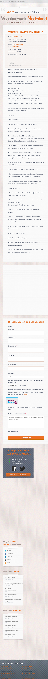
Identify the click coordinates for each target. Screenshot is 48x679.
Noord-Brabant (18, 44)
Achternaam (11, 337)
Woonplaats (12, 364)
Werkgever (12, 1)
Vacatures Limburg (27, 671)
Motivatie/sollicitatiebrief (17, 414)
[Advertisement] (18, 495)
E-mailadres (12, 346)
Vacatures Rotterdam (11, 616)
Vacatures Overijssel (6, 675)
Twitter (9, 550)
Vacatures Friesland (6, 668)
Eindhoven (16, 47)
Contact (17, 1)
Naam (10, 326)
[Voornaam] (26, 333)
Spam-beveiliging (13, 431)
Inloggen (22, 1)
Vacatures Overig (10, 577)
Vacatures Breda (10, 634)
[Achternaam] (26, 341)
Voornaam (11, 329)
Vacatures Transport (11, 594)
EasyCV (25, 395)
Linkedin (9, 556)
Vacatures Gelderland (27, 668)
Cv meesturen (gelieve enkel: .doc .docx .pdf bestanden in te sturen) (25, 381)
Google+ (9, 560)
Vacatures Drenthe (6, 666)
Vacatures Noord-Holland (28, 673)
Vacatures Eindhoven (11, 630)
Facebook (10, 553)
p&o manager (18, 36)
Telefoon (11, 355)
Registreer (6, 1)
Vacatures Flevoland (27, 666)
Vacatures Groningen (6, 671)
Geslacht (11, 373)
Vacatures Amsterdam (11, 621)
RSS (8, 563)
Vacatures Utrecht (10, 625)
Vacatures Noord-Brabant (8, 673)
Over (1, 1)
